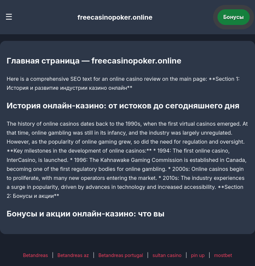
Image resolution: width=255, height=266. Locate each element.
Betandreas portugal (120, 255)
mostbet (223, 255)
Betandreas (35, 255)
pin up (198, 255)
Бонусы (233, 17)
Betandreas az (73, 255)
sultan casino (166, 255)
